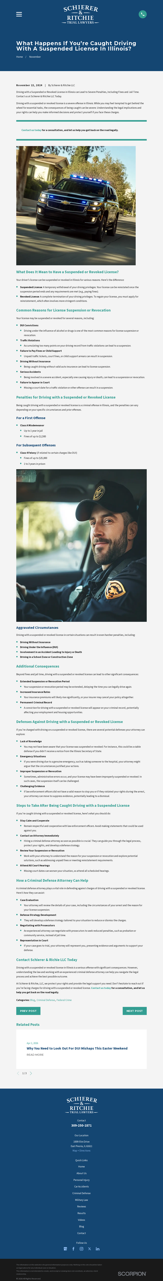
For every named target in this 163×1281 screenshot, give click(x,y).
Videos (81, 1220)
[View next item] (31, 1073)
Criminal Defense (46, 1000)
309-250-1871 (81, 1125)
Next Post (135, 1010)
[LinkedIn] (97, 1249)
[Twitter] (89, 1249)
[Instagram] (81, 1249)
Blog (32, 1000)
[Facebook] (73, 1249)
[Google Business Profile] (65, 1249)
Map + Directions (81, 1150)
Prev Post (28, 1010)
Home (81, 1166)
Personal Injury (81, 1180)
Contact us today (31, 130)
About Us (82, 1173)
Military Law (81, 1200)
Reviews (81, 1206)
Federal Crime (64, 1000)
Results (81, 1213)
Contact (81, 1233)
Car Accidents (81, 1186)
